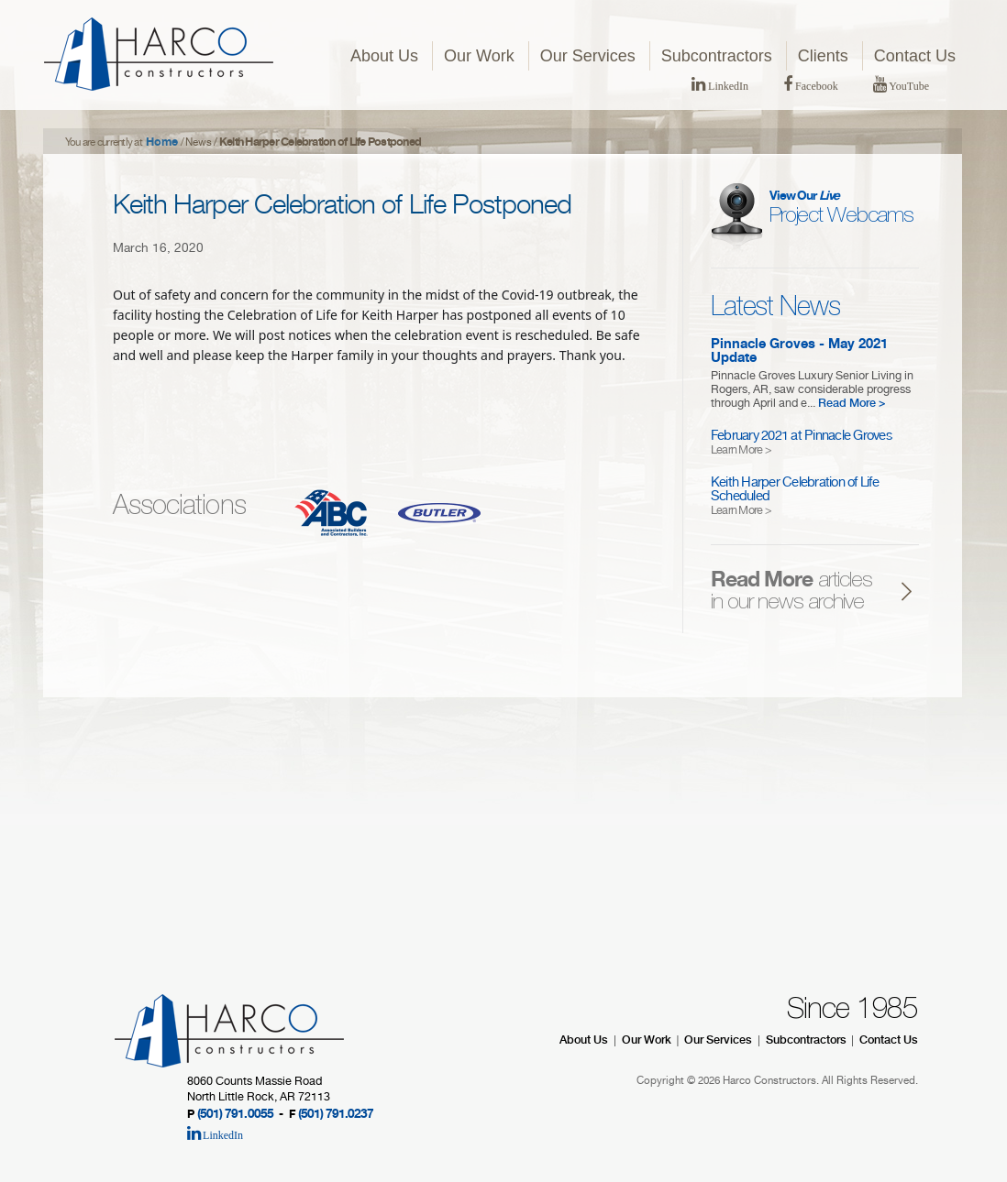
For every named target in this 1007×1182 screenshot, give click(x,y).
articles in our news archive (791, 593)
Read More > (852, 404)
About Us (384, 56)
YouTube (901, 86)
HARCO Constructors (158, 54)
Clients (823, 56)
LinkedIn (720, 86)
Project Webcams (841, 209)
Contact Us (915, 56)
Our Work (479, 56)
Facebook (810, 86)
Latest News (775, 308)
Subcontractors (716, 56)
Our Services (588, 56)
